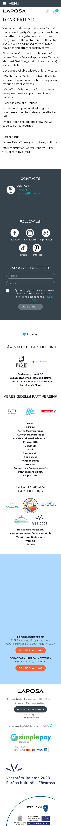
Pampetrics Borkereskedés (30, 468)
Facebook (14, 239)
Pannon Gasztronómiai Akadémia (30, 533)
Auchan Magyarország (30, 434)
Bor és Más (30, 457)
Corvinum (30, 445)
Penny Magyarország (30, 431)
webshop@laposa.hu (28, 193)
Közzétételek (45, 699)
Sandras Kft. (30, 453)
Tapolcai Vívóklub (30, 385)
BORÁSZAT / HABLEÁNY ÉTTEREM (30, 658)
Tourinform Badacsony (30, 537)
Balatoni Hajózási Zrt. (30, 529)
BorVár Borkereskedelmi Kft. (30, 438)
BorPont (30, 464)
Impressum (31, 699)
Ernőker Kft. (30, 442)
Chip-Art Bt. (30, 475)
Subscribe (30, 306)
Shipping (19, 703)
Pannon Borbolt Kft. (30, 471)
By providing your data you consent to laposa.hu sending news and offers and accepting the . (34, 295)
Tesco (30, 423)
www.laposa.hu (30, 709)
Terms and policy (15, 699)
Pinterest (36, 254)
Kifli (30, 449)
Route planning (30, 650)
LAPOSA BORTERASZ (30, 637)
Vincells (30, 544)
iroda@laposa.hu (25, 189)
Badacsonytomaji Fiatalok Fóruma (30, 377)
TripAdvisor (46, 239)
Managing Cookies (35, 703)
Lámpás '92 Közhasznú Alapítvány (30, 381)
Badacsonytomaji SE (30, 374)
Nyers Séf (31, 540)
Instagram (30, 239)
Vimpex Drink (30, 460)
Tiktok (23, 254)
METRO (30, 427)
